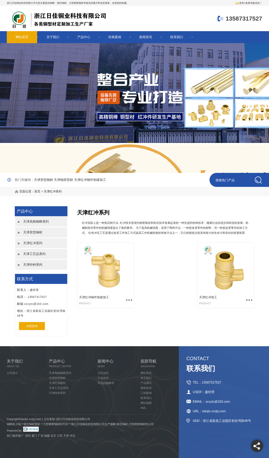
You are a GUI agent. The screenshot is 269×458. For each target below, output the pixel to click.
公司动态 (103, 373)
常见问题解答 (106, 383)
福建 (47, 435)
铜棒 (52, 3)
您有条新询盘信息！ (248, 3)
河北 (72, 435)
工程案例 (146, 393)
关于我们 (52, 37)
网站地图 (146, 402)
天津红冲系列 (53, 191)
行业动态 (103, 378)
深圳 (28, 435)
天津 (66, 435)
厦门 (34, 435)
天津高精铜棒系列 (36, 221)
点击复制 (49, 419)
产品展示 (146, 383)
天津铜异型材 (63, 179)
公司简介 (12, 373)
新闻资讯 (145, 37)
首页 (37, 191)
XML (143, 407)
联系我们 (176, 37)
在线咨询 (32, 326)
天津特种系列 (32, 264)
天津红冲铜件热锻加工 (90, 179)
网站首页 (22, 37)
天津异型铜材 (43, 179)
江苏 (59, 435)
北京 (53, 435)
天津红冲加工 (208, 297)
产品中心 (83, 37)
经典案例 (114, 37)
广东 (41, 435)
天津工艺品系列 (34, 254)
